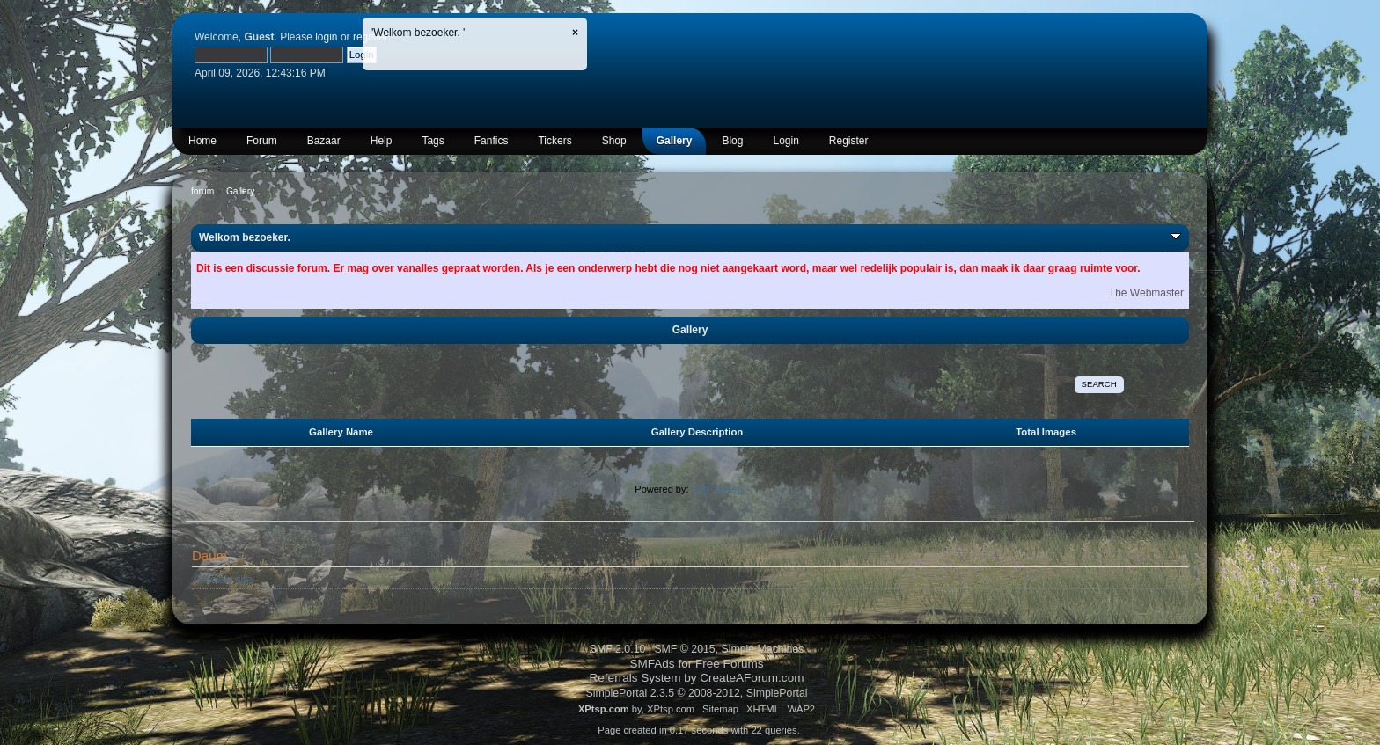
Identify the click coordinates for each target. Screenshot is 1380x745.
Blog (732, 141)
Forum (261, 141)
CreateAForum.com (752, 677)
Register (849, 141)
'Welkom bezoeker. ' (418, 32)
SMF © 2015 (684, 649)
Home (202, 141)
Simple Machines (763, 649)
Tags (433, 141)
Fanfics (491, 141)
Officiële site (223, 579)
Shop (614, 141)
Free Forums (729, 663)
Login (785, 141)
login (326, 37)
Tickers (554, 141)
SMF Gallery (718, 489)
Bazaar (324, 141)
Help (382, 141)
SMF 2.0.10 (618, 649)
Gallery (675, 141)
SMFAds (651, 663)
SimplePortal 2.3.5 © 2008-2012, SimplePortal (696, 693)
